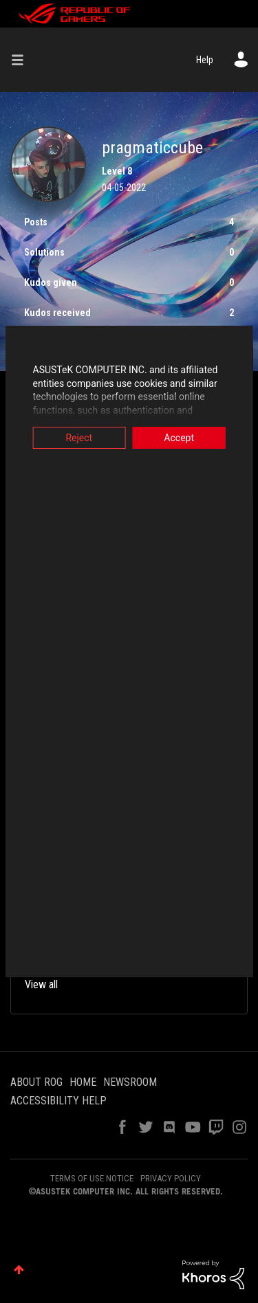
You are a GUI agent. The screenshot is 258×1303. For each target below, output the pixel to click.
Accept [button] (181, 437)
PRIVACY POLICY (170, 1178)
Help (204, 59)
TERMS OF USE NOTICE (91, 1178)
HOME (82, 1082)
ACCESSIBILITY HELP (58, 1100)
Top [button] (19, 1270)
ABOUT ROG (36, 1082)
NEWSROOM (130, 1082)
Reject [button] (76, 437)
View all (41, 984)
